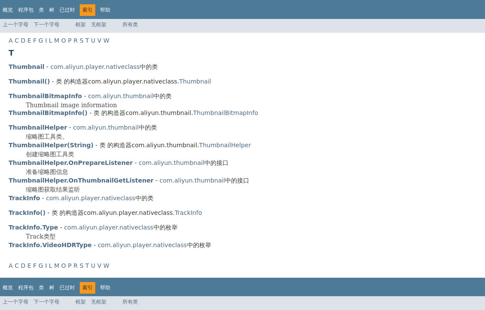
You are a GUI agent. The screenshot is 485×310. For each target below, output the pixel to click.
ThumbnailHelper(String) (51, 145)
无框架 (98, 25)
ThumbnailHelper (225, 145)
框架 (80, 25)
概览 (8, 10)
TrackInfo (188, 212)
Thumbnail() (29, 81)
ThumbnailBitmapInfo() (48, 112)
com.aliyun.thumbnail (120, 96)
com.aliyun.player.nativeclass (95, 66)
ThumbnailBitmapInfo (225, 112)
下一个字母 (46, 25)
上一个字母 (15, 25)
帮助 (105, 10)
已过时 (67, 10)
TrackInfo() (27, 212)
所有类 (130, 25)
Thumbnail (195, 81)
